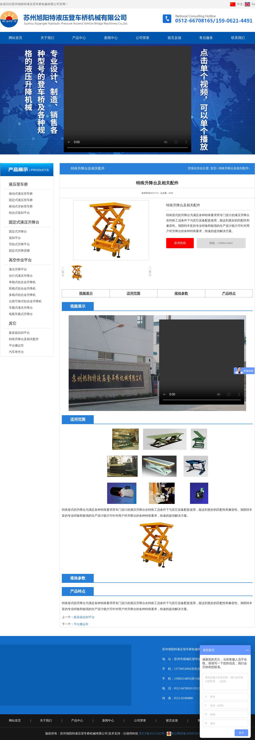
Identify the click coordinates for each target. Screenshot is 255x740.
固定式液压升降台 (24, 222)
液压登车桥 (18, 184)
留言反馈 (172, 720)
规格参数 (181, 293)
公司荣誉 (140, 720)
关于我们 (46, 720)
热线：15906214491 (221, 243)
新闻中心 (108, 720)
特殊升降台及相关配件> (234, 168)
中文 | (237, 4)
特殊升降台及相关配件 (157, 182)
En (250, 4)
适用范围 (133, 293)
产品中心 (77, 720)
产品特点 (229, 293)
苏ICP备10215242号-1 (153, 733)
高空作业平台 (20, 260)
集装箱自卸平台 (84, 617)
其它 (12, 323)
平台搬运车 (81, 624)
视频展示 (86, 293)
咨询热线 (180, 243)
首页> (214, 168)
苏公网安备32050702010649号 (188, 733)
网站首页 (15, 720)
